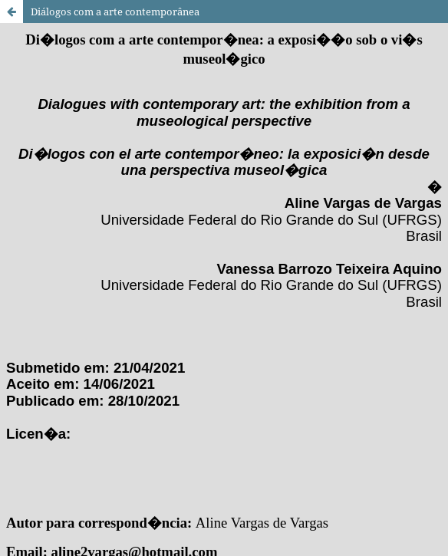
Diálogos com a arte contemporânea (115, 11)
